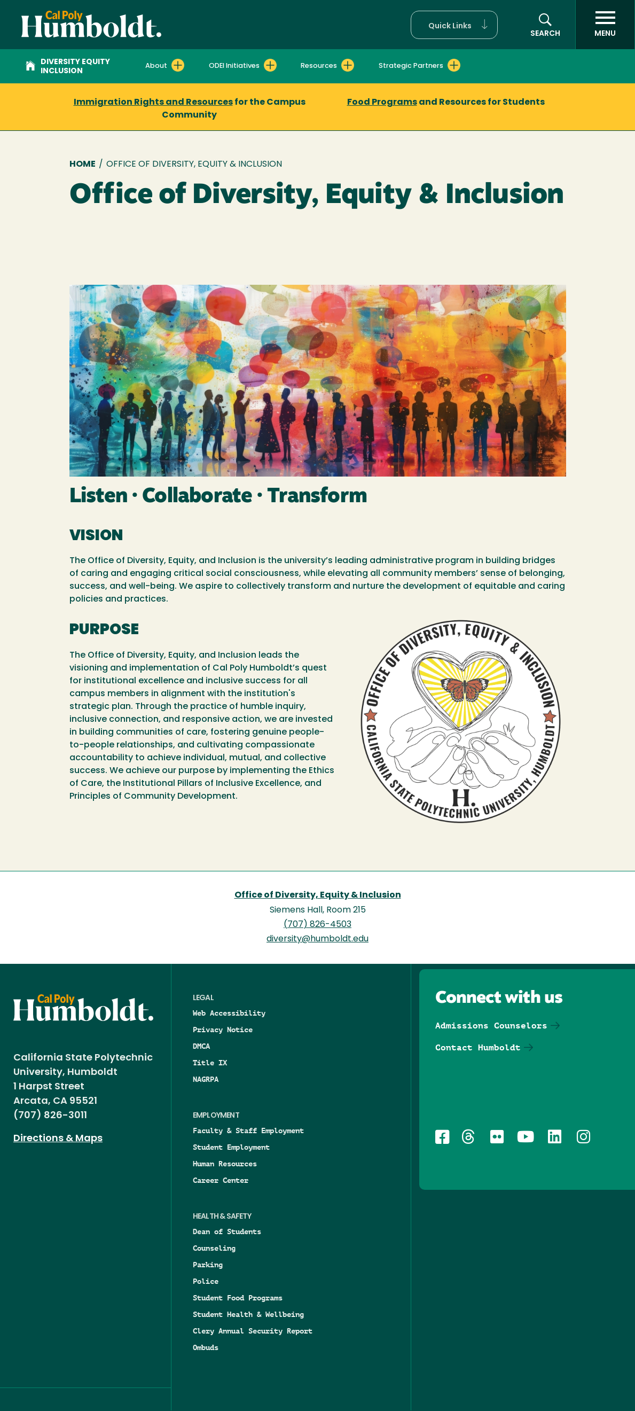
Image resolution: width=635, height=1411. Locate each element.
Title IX (210, 1062)
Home (82, 164)
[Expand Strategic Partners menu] (454, 65)
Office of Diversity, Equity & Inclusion (317, 895)
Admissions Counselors (491, 1025)
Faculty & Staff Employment (248, 1130)
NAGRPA (205, 1079)
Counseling (214, 1248)
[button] (454, 25)
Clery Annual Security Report (252, 1331)
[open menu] (605, 24)
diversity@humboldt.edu (317, 939)
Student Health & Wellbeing (248, 1314)
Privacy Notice (223, 1029)
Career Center (220, 1180)
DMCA (201, 1046)
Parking (208, 1264)
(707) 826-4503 (317, 925)
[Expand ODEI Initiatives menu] (270, 65)
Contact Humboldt (478, 1047)
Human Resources (225, 1163)
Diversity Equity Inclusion (68, 66)
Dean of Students (227, 1231)
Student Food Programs (238, 1297)
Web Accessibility (229, 1013)
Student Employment (231, 1147)
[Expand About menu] (177, 65)
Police (205, 1281)
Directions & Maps (58, 1139)
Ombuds (205, 1347)
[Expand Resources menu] (347, 65)
